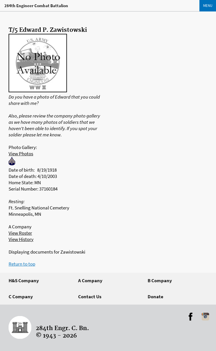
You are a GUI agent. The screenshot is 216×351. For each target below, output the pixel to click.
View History (21, 239)
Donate (155, 296)
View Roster (20, 233)
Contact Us (90, 296)
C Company (21, 296)
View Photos (21, 153)
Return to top (22, 264)
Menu (207, 5)
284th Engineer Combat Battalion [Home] (36, 5)
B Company (160, 280)
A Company (90, 280)
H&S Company (24, 280)
